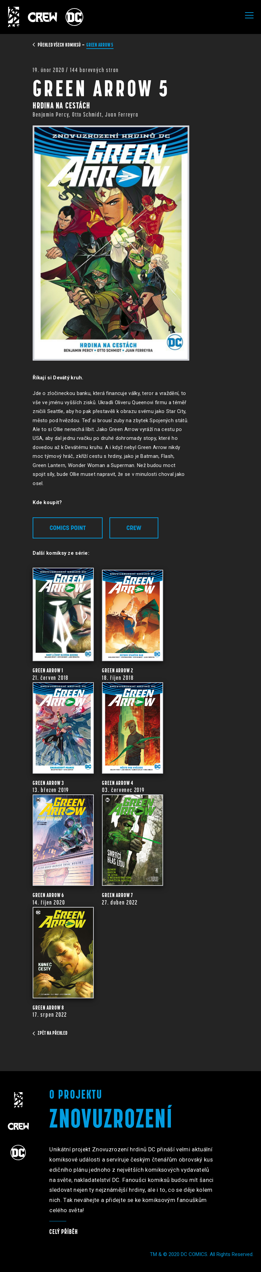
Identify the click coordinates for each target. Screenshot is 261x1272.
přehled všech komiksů (57, 44)
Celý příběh (63, 1231)
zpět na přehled (50, 1033)
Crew (133, 528)
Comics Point (68, 528)
